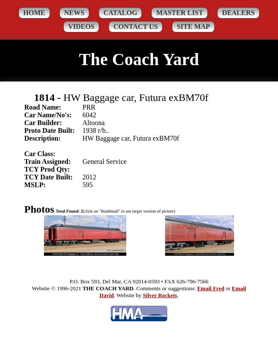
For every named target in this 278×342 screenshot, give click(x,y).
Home (34, 12)
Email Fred (210, 288)
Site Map (193, 26)
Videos (81, 26)
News (74, 12)
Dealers (238, 12)
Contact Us (135, 26)
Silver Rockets (160, 295)
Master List (179, 12)
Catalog (120, 12)
